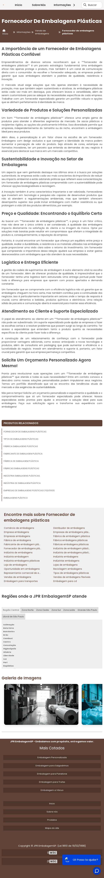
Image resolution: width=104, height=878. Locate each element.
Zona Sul (56, 610)
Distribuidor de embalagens (69, 528)
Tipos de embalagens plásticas (21, 439)
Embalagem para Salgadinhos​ (52, 765)
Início (18, 5)
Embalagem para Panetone (52, 773)
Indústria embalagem (16, 556)
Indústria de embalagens (18, 552)
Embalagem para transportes (21, 581)
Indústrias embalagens (66, 560)
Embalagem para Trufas (52, 782)
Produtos (52, 819)
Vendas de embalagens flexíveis (71, 577)
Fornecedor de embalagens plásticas (25, 431)
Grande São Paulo (87, 610)
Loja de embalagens (15, 564)
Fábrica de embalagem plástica (21, 461)
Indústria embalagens (65, 556)
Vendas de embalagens (17, 577)
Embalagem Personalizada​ (52, 757)
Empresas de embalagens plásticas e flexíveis (29, 490)
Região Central (11, 610)
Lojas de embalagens (65, 564)
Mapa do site (52, 828)
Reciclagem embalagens (67, 569)
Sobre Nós (39, 5)
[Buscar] (85, 5)
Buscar (92, 5)
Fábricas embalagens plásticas (21, 468)
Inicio (52, 803)
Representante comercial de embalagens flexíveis (33, 573)
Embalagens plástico (16, 497)
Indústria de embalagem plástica (22, 483)
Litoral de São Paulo (13, 616)
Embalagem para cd (65, 581)
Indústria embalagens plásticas (22, 475)
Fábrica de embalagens (17, 540)
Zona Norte (28, 610)
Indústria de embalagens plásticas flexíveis (78, 552)
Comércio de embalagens (19, 528)
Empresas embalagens (17, 536)
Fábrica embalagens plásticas (21, 446)
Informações (65, 5)
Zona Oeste (42, 610)
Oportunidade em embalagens (22, 569)
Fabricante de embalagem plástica (23, 453)
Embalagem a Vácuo (52, 790)
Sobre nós (52, 811)
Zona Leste (69, 610)
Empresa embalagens (16, 532)
